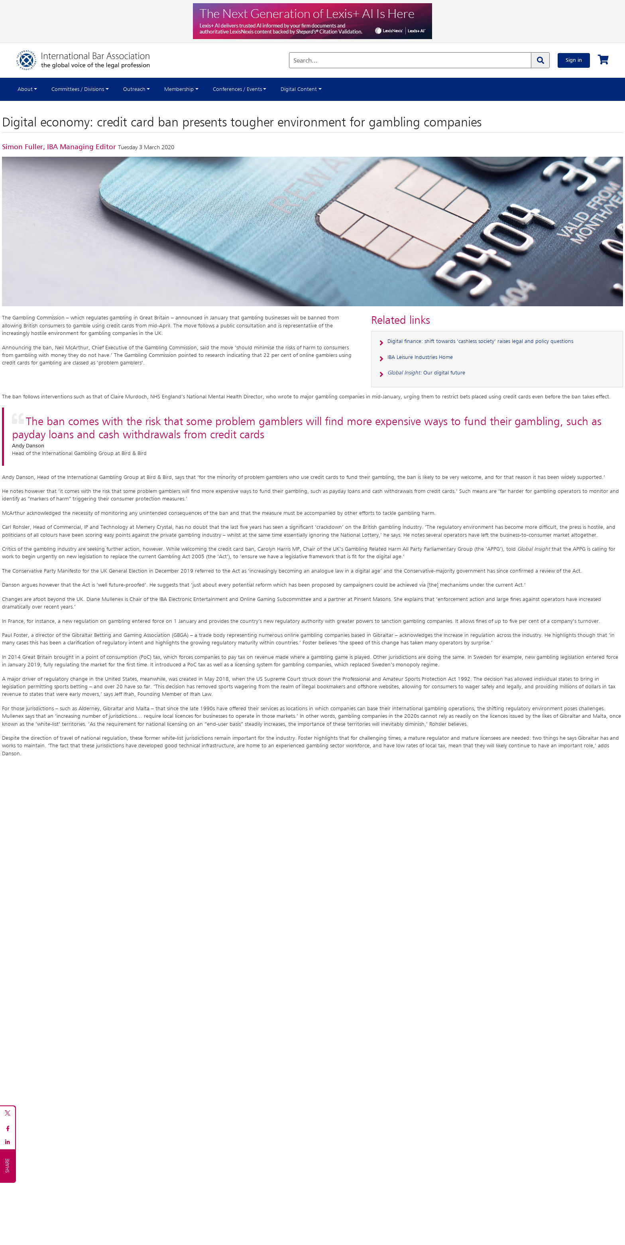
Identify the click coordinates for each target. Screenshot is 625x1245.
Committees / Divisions (77, 89)
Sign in (574, 60)
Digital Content (299, 89)
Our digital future (426, 373)
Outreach (134, 89)
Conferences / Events (237, 89)
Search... (305, 61)
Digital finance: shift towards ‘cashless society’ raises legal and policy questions (480, 341)
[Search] (540, 60)
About (25, 89)
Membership (179, 89)
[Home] (91, 60)
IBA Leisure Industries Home (420, 357)
